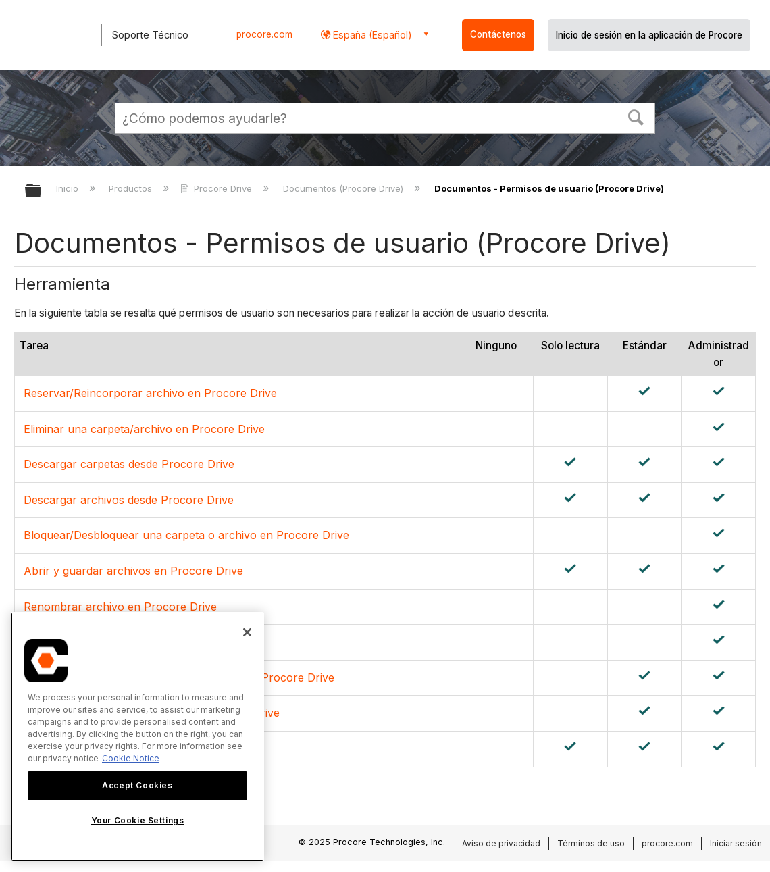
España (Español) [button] (371, 35)
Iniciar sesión (736, 843)
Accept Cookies (137, 785)
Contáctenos (498, 34)
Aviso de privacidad (501, 843)
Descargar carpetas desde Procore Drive (129, 464)
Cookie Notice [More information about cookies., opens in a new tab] (130, 758)
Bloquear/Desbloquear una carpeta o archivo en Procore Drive (186, 535)
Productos (132, 188)
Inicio (68, 188)
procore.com (264, 34)
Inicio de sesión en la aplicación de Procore (649, 35)
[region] (137, 736)
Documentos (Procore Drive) (344, 188)
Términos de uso (591, 843)
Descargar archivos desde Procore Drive (129, 500)
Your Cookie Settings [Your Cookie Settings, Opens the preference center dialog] (137, 820)
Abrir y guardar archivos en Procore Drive (133, 571)
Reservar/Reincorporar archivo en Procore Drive (150, 393)
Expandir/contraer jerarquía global (42, 191)
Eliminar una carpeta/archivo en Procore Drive (144, 429)
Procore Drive (217, 188)
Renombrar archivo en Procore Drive (120, 606)
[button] (636, 116)
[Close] (247, 632)
